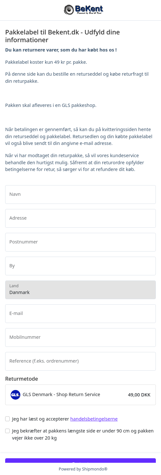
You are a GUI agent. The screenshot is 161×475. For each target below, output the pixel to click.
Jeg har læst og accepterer (65, 419)
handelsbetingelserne (94, 419)
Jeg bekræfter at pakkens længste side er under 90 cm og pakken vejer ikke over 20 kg (83, 434)
